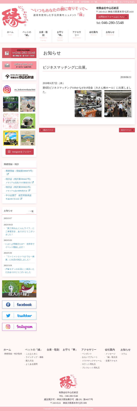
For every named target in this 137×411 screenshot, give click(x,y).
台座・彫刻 (53, 349)
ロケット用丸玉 (89, 364)
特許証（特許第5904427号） (19, 181)
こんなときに (31, 354)
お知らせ (126, 349)
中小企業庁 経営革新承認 (18, 197)
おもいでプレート (90, 357)
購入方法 (30, 361)
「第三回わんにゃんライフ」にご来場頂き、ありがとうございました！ (20, 231)
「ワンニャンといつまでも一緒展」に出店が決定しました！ (20, 258)
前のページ (48, 130)
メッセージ (110, 354)
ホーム (7, 349)
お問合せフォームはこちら (111, 17)
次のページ (126, 130)
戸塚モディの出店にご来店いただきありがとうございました (20, 270)
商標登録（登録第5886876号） (20, 171)
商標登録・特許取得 (13, 354)
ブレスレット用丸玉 (91, 368)
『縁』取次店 (111, 357)
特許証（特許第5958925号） (19, 189)
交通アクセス (111, 361)
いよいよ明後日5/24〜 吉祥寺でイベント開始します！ (20, 245)
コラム (124, 354)
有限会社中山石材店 (68, 392)
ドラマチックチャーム (92, 361)
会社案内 (110, 349)
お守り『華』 (70, 349)
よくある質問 (31, 364)
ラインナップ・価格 (34, 357)
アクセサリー (88, 349)
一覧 (32, 211)
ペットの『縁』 (34, 349)
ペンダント (87, 354)
